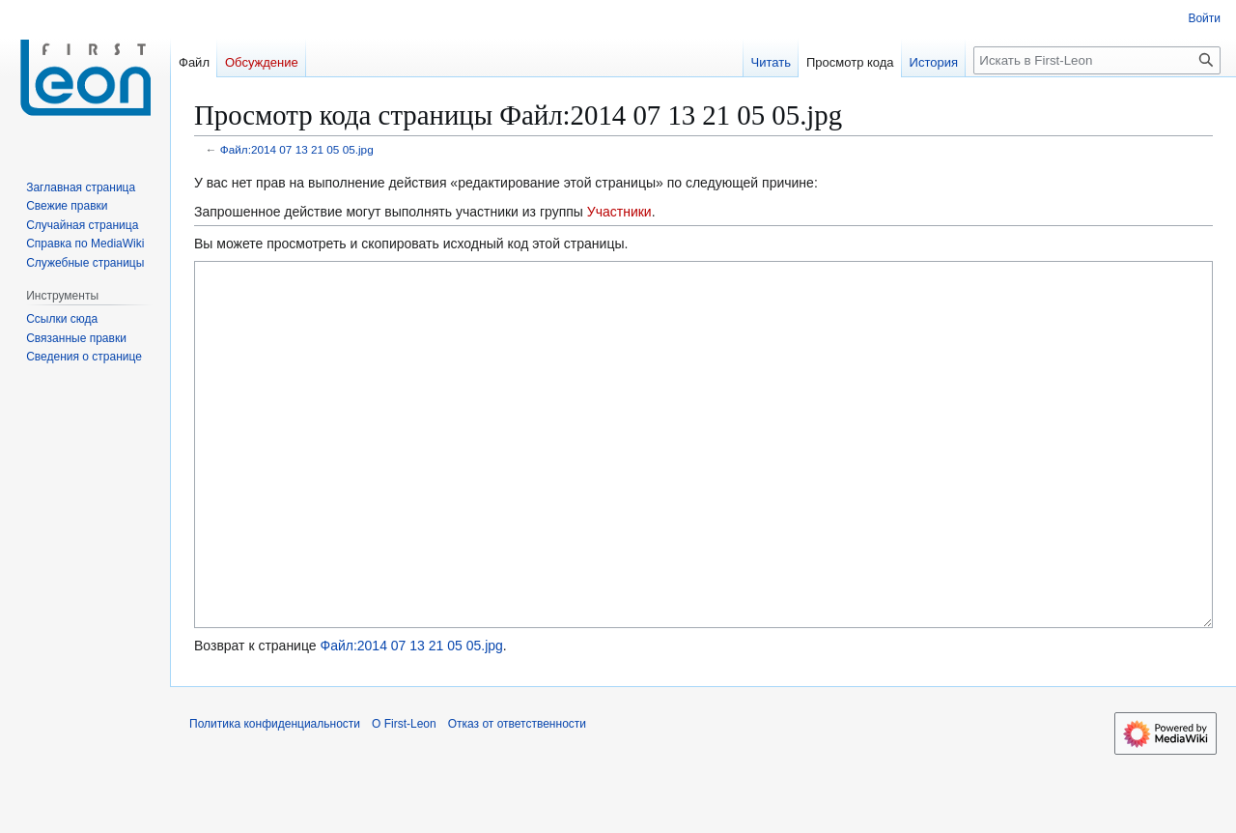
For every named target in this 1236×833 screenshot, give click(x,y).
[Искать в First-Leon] (1097, 60)
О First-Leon (404, 796)
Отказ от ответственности (517, 796)
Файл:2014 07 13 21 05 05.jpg (297, 149)
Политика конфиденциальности (274, 796)
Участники (619, 211)
